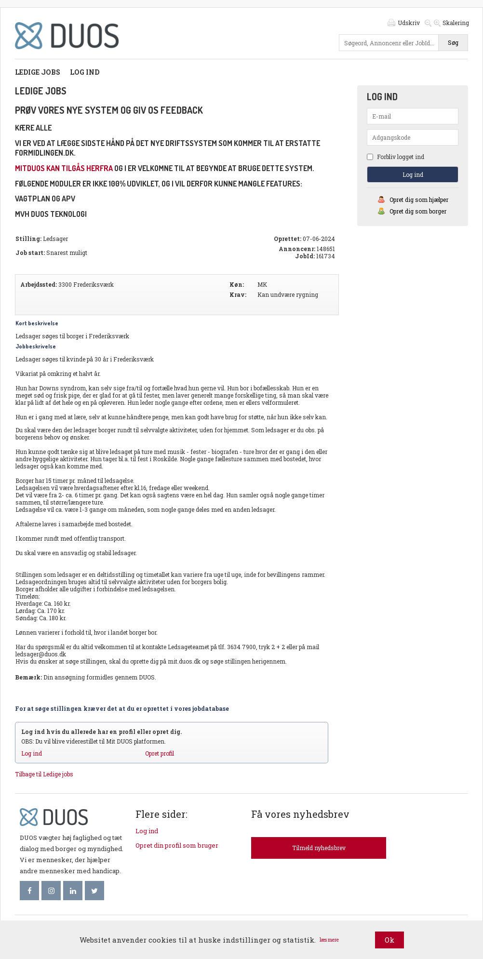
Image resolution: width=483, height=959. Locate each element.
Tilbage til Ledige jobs (44, 774)
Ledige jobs (37, 72)
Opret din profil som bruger (176, 845)
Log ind (84, 72)
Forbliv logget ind (395, 156)
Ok (389, 940)
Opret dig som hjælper (418, 199)
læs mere (329, 940)
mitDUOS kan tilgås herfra (64, 168)
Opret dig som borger (417, 211)
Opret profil (159, 753)
